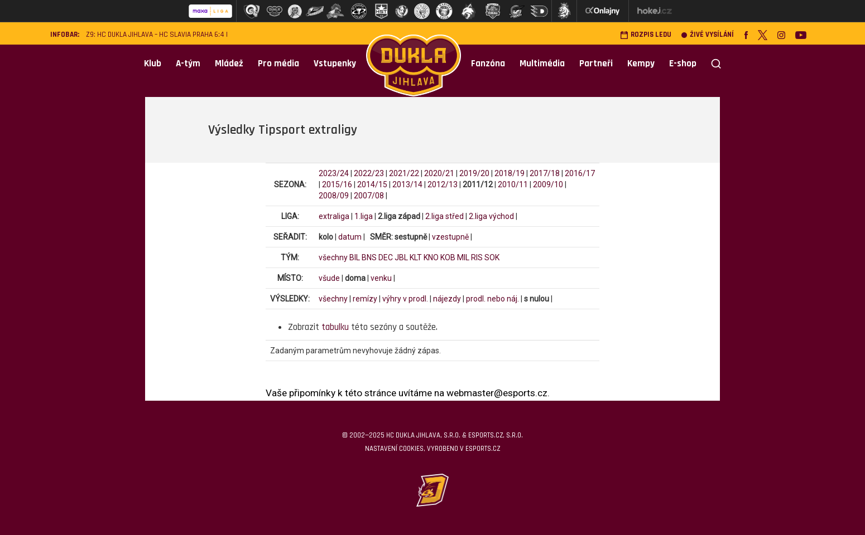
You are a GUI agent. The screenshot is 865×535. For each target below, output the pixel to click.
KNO (431, 257)
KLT (416, 257)
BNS (369, 257)
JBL (401, 257)
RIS (477, 257)
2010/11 (513, 184)
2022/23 (369, 173)
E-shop (682, 63)
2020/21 (439, 173)
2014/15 (372, 184)
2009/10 (548, 184)
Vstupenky (335, 63)
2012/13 (442, 184)
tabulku (335, 327)
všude (329, 278)
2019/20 (474, 173)
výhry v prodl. (405, 298)
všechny (333, 257)
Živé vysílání (707, 35)
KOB (447, 257)
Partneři (596, 63)
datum (350, 236)
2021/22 (404, 173)
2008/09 (334, 195)
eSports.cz (482, 448)
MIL (463, 257)
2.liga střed (444, 216)
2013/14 (407, 184)
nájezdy (447, 298)
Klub (152, 63)
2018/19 (509, 173)
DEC (385, 257)
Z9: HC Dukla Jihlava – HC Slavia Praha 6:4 (155, 35)
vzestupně (450, 236)
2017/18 (545, 173)
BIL (354, 257)
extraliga (334, 216)
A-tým (188, 63)
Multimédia (542, 63)
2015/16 (337, 184)
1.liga (363, 216)
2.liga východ (491, 216)
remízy (365, 298)
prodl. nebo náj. (492, 298)
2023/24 (334, 173)
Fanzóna (488, 63)
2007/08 (369, 195)
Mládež (229, 63)
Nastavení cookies (394, 448)
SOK (491, 257)
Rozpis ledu (645, 35)
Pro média (278, 63)
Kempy (641, 63)
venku (381, 278)
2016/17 (580, 173)
